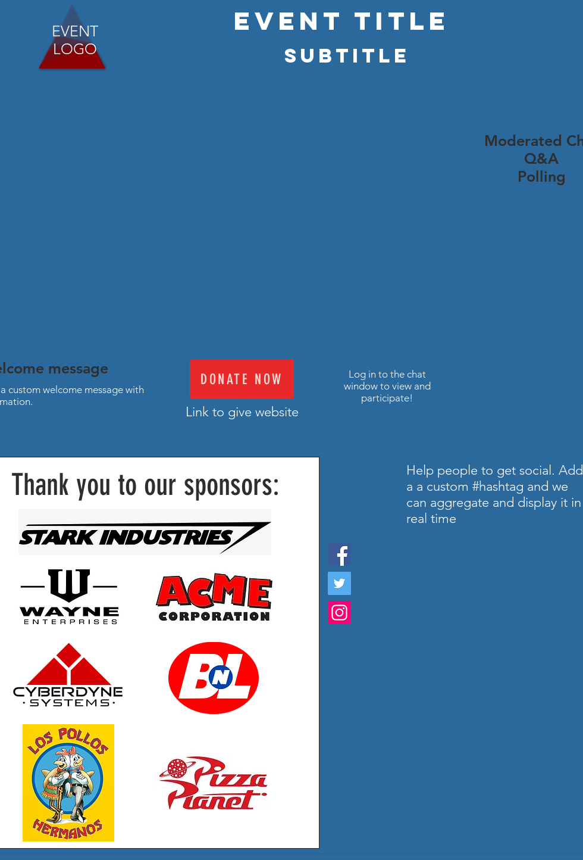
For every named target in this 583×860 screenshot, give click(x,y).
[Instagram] (339, 612)
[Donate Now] (242, 379)
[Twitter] (339, 583)
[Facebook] (339, 554)
